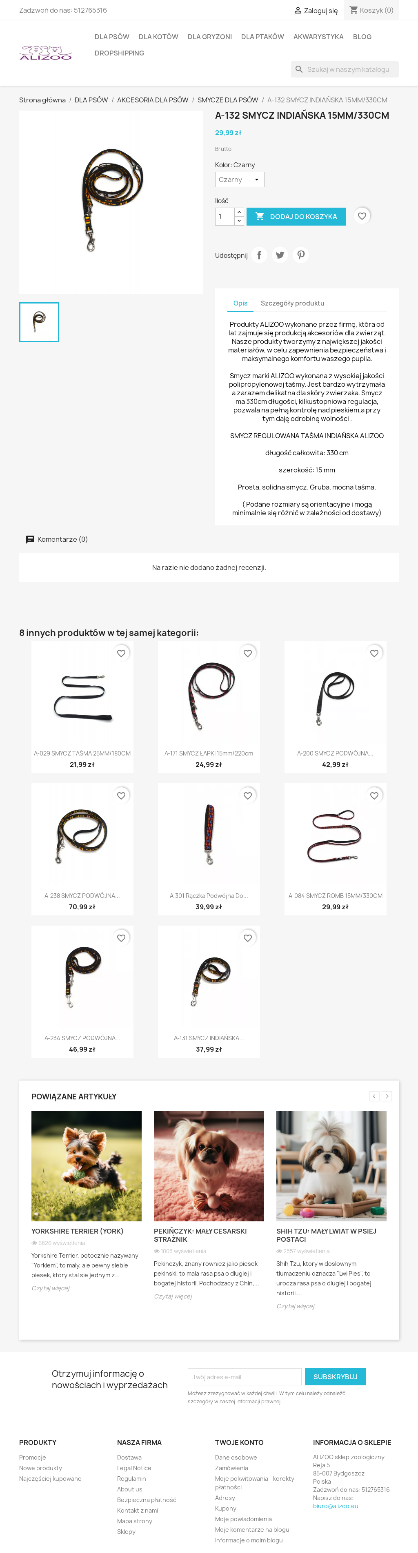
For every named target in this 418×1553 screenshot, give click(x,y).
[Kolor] (240, 179)
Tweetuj (280, 255)
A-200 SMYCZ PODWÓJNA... (335, 753)
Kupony (225, 1508)
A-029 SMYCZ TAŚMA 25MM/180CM (82, 753)
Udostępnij (259, 255)
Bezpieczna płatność (146, 1500)
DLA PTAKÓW (262, 36)
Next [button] (387, 1096)
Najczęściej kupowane (50, 1478)
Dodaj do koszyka (296, 216)
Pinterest (301, 255)
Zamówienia (231, 1468)
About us (129, 1489)
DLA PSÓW (112, 36)
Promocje (32, 1457)
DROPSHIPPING (119, 53)
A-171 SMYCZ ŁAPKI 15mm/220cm (209, 753)
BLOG (362, 36)
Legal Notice (134, 1468)
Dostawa (129, 1457)
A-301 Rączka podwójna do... (209, 895)
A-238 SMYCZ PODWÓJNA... (82, 895)
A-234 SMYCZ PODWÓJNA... (82, 1038)
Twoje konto (239, 1442)
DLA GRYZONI (210, 36)
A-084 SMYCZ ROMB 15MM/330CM (335, 895)
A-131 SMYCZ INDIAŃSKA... (209, 1038)
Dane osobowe (236, 1457)
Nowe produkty (40, 1468)
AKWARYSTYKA (318, 36)
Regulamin (131, 1478)
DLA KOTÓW (158, 36)
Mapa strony (134, 1521)
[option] (86, 1208)
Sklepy (126, 1531)
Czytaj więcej (50, 1288)
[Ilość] (225, 217)
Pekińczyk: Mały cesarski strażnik (200, 1235)
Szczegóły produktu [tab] (293, 303)
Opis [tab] (240, 303)
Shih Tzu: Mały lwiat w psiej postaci (326, 1235)
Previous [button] (374, 1096)
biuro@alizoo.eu (335, 1506)
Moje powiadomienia (243, 1519)
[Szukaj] (345, 69)
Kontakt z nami (137, 1510)
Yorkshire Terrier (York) (77, 1231)
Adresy (225, 1498)
